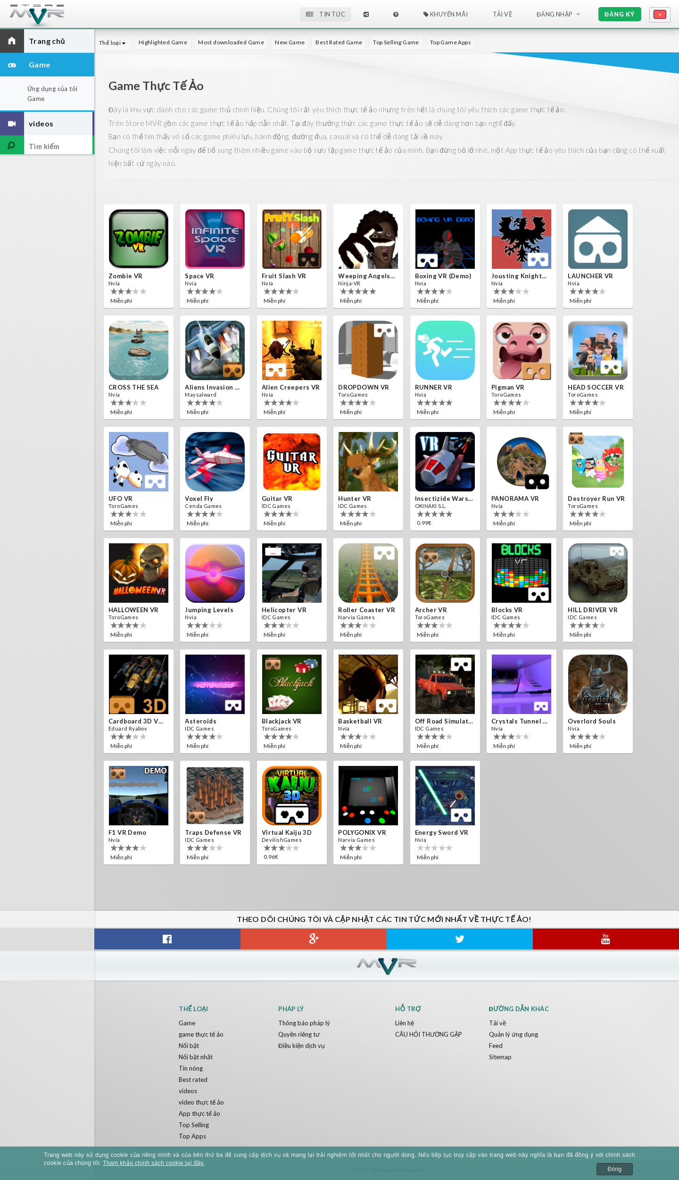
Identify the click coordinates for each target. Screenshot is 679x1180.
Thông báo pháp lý (304, 1023)
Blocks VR (507, 610)
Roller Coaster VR (366, 610)
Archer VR (431, 610)
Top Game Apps (450, 42)
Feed (496, 1045)
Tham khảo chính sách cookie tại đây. (154, 1163)
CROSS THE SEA (133, 387)
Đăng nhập (554, 14)
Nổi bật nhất (196, 1057)
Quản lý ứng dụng (513, 1034)
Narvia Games (356, 617)
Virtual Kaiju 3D (287, 832)
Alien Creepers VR (291, 387)
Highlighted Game (163, 42)
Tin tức (325, 14)
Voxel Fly (199, 498)
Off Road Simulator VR (444, 721)
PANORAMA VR (515, 498)
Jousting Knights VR (520, 276)
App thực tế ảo (199, 1113)
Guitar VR (277, 498)
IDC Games (276, 506)
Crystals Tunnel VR (520, 721)
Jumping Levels (209, 610)
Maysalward (200, 394)
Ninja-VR (349, 283)
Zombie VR (125, 276)
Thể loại (113, 42)
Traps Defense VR (213, 832)
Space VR (199, 276)
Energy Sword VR (442, 832)
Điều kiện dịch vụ (301, 1045)
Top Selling (194, 1125)
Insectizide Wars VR (444, 498)
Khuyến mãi (445, 14)
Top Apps (192, 1136)
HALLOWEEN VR (133, 610)
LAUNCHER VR (590, 276)
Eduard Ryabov (127, 728)
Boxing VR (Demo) (443, 276)
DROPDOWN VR (363, 387)
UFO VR (120, 498)
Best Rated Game (338, 42)
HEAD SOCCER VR (596, 387)
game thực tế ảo (201, 1034)
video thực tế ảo (201, 1102)
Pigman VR (508, 387)
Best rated (193, 1079)
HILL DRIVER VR (593, 610)
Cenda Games (203, 506)
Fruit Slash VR (284, 276)
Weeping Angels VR (367, 276)
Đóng (614, 1169)
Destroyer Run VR (596, 498)
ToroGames (353, 394)
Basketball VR (360, 721)
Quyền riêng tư (299, 1034)
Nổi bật (189, 1045)
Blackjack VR (282, 721)
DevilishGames (282, 840)
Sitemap (500, 1057)
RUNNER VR (434, 387)
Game (187, 1023)
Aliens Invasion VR (214, 387)
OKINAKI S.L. (431, 506)
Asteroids (200, 721)
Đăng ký (619, 14)
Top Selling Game (396, 42)
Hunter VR (355, 498)
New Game (290, 42)
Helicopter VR (284, 610)
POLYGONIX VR (362, 832)
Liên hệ (404, 1023)
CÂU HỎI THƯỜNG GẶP (428, 1034)
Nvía (114, 283)
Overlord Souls (592, 721)
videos (188, 1091)
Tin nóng (191, 1068)
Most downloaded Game (231, 42)
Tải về (502, 14)
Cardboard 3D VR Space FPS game (137, 721)
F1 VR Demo (127, 832)
